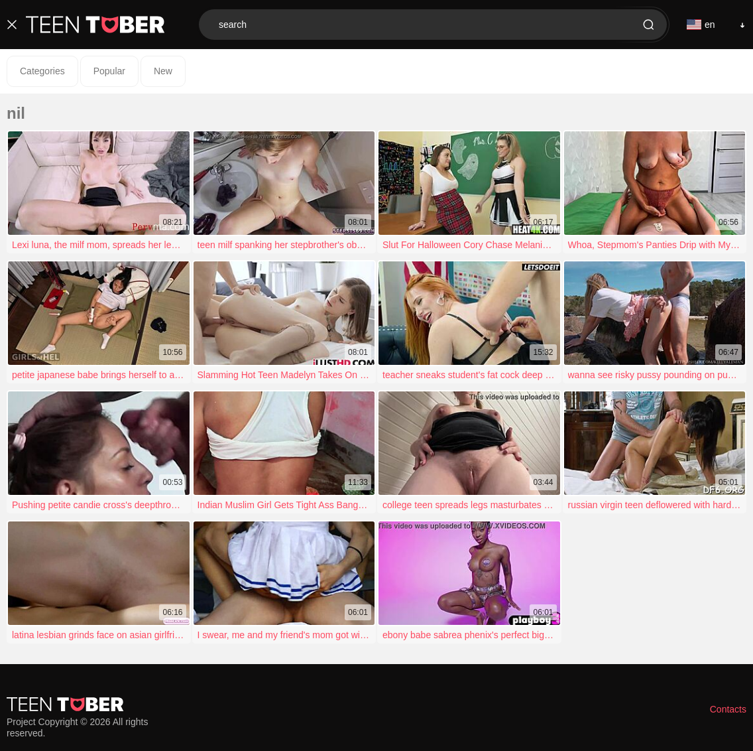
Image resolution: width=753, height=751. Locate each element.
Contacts (728, 709)
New (163, 71)
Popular (109, 71)
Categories (42, 71)
